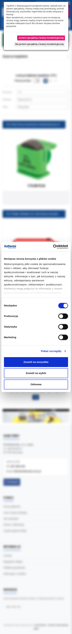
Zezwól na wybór (36, 373)
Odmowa (36, 384)
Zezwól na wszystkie (36, 362)
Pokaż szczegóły (51, 351)
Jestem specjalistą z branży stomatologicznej (41, 38)
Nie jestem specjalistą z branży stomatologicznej (39, 44)
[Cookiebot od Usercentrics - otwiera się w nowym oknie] (53, 246)
